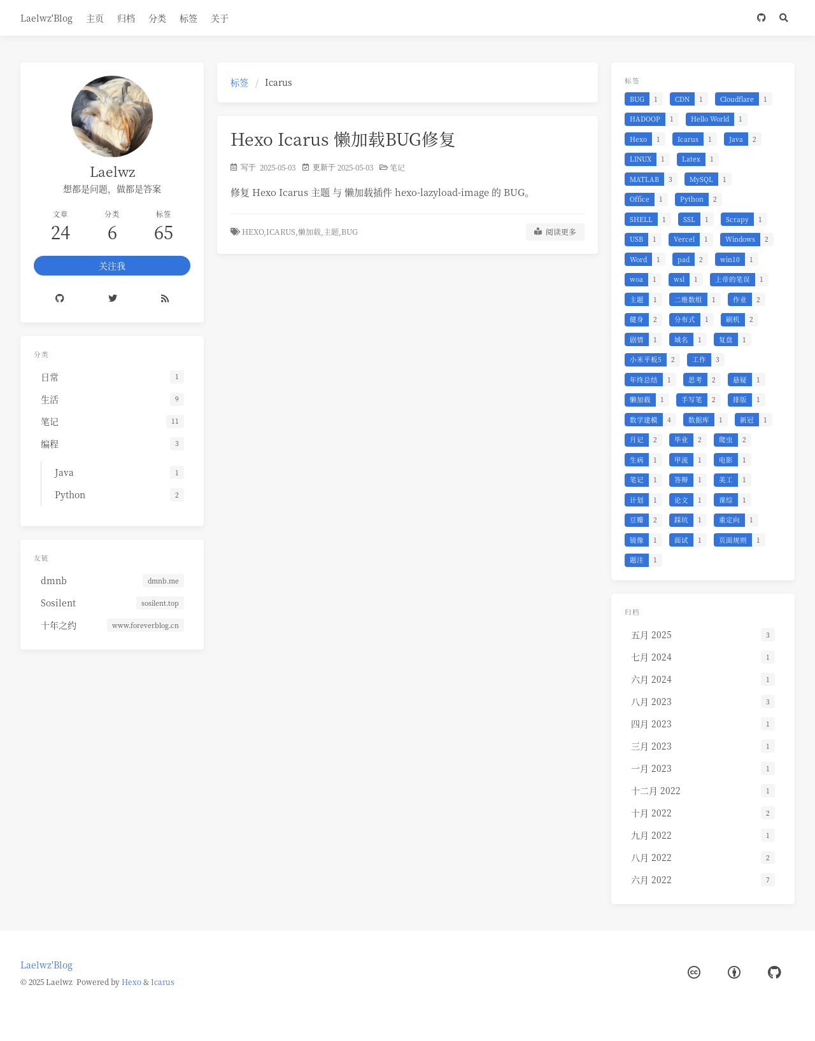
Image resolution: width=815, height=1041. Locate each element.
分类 (157, 17)
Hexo (131, 981)
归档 (126, 17)
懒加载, (310, 231)
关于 (220, 17)
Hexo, (254, 231)
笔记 (397, 167)
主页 (95, 17)
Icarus (162, 981)
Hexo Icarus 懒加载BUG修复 (343, 138)
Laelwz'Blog (46, 17)
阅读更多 (555, 231)
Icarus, (282, 231)
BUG (349, 231)
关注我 (112, 265)
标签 (188, 17)
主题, (332, 231)
